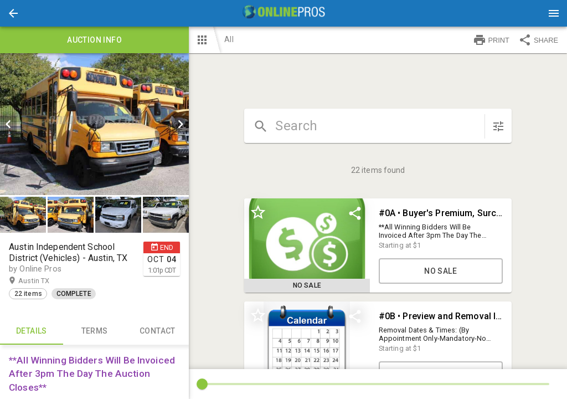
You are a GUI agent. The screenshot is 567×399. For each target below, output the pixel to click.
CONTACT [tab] (157, 331)
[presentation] (283, 13)
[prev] (8, 124)
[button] (13, 13)
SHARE (538, 40)
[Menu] (553, 13)
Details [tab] (31, 331)
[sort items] (498, 126)
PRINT (491, 40)
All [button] (228, 39)
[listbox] (94, 124)
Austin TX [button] (44, 281)
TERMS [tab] (94, 331)
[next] (180, 124)
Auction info (94, 40)
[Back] (13, 13)
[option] (94, 124)
